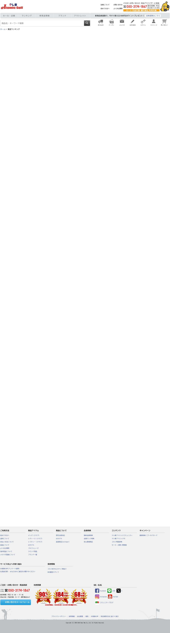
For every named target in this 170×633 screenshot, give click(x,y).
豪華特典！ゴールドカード (148, 535)
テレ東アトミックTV (118, 538)
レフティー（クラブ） (35, 541)
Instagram (101, 596)
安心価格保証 (88, 541)
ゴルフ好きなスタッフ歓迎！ (57, 569)
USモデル (31, 545)
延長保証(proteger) (62, 541)
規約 (86, 616)
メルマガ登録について (7, 554)
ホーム (2, 29)
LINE (111, 591)
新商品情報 (45, 16)
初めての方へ (105, 8)
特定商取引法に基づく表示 (110, 616)
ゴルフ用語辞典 (117, 541)
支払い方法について (7, 541)
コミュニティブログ (104, 602)
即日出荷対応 (60, 535)
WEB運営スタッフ (53, 572)
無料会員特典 (88, 535)
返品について (4, 545)
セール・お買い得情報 (119, 545)
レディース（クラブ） (35, 538)
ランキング (27, 16)
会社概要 (80, 616)
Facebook (100, 591)
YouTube (113, 596)
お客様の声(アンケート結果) (10, 568)
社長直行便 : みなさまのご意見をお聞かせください (17, 571)
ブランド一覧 (32, 554)
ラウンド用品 (32, 551)
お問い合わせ (118, 4)
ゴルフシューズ (33, 548)
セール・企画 (9, 16)
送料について (4, 538)
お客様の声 (94, 616)
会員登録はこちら (153, 16)
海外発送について (6, 551)
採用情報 (72, 616)
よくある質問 (118, 8)
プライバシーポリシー (58, 616)
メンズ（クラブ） (34, 535)
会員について (105, 4)
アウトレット (80, 16)
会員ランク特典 (89, 538)
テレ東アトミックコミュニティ (122, 535)
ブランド (62, 16)
